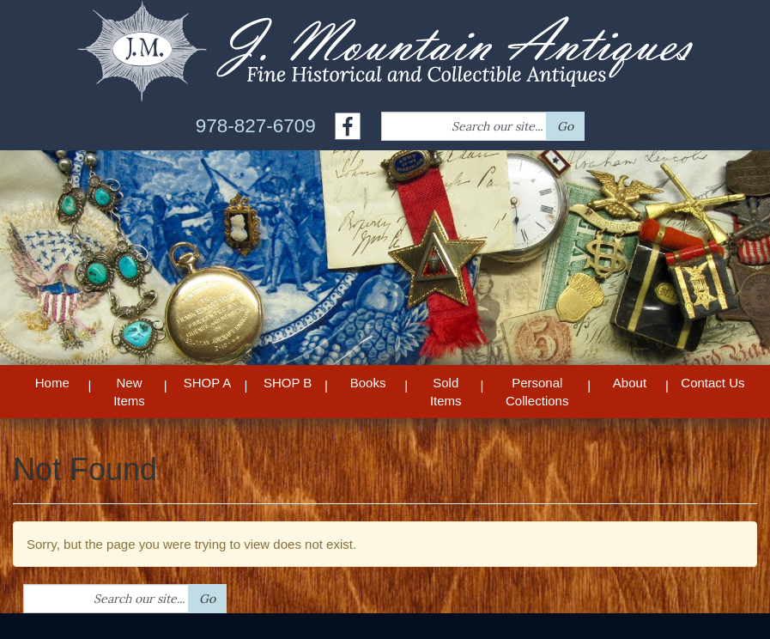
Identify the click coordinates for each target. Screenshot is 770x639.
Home (52, 382)
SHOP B (288, 382)
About (629, 382)
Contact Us (712, 382)
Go (565, 126)
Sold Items (446, 391)
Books (368, 382)
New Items (129, 391)
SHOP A (208, 382)
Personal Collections (537, 391)
